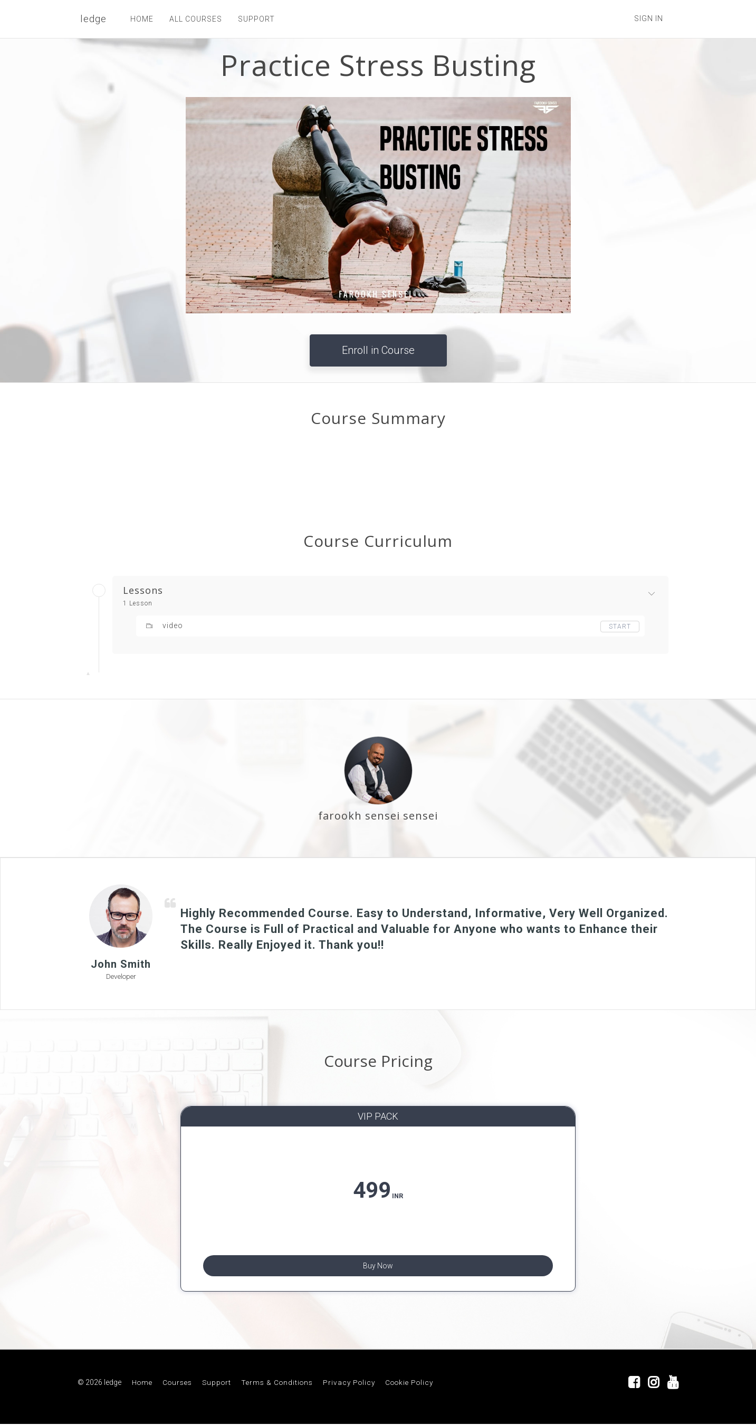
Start (620, 626)
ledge (93, 19)
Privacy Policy (349, 1383)
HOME (142, 19)
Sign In (648, 18)
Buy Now (378, 1263)
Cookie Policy (409, 1383)
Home (142, 1383)
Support (216, 1383)
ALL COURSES (195, 19)
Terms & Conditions (277, 1383)
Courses (177, 1383)
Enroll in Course (378, 350)
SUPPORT (256, 19)
